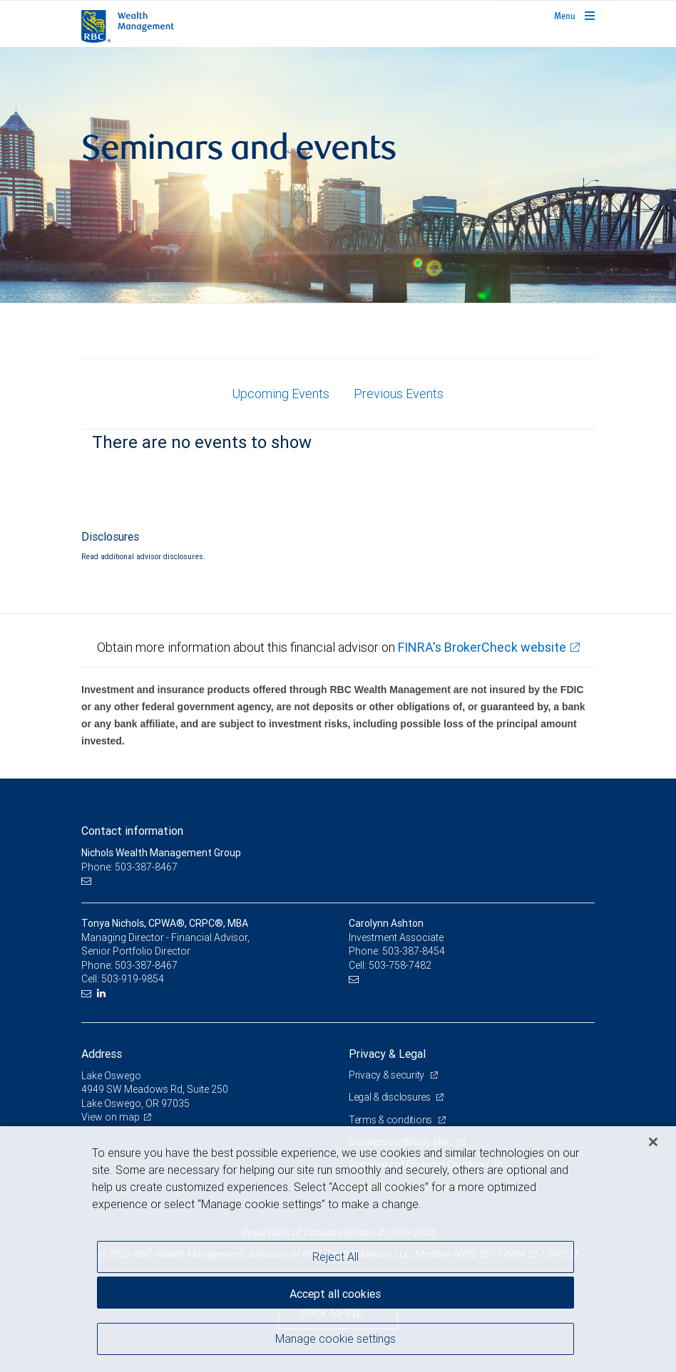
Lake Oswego (111, 1075)
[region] (338, 1249)
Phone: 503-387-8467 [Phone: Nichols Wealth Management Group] (129, 867)
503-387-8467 (146, 965)
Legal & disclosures (390, 1097)
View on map (110, 1117)
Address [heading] (101, 1053)
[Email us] (88, 881)
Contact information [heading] (132, 830)
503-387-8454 (413, 951)
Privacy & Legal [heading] (387, 1053)
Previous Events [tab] (399, 393)
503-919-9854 (132, 978)
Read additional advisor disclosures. (143, 556)
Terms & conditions (391, 1119)
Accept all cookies (335, 1294)
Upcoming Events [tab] (280, 393)
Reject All (335, 1256)
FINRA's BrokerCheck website (482, 647)
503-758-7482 (400, 965)
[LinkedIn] (103, 993)
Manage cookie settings (335, 1338)
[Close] (653, 1142)
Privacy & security (387, 1075)
